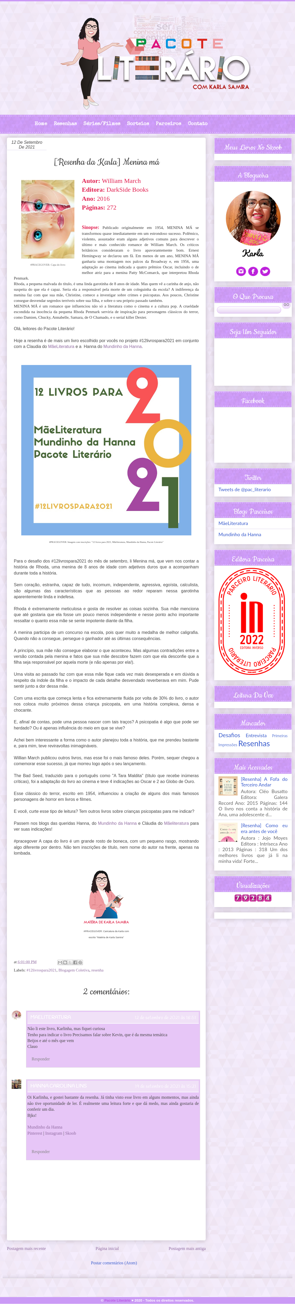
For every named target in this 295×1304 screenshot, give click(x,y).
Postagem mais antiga (187, 1248)
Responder (41, 1059)
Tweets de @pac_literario (244, 489)
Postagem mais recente (26, 1248)
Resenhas (65, 124)
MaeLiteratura (50, 1017)
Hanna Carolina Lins (58, 1086)
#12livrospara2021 (41, 970)
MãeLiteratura (61, 346)
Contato (198, 124)
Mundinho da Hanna (122, 346)
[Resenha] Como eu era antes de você (264, 828)
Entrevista (256, 735)
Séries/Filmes (101, 124)
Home (41, 124)
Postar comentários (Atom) (114, 1263)
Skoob (70, 1133)
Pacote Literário (117, 1300)
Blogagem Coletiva (73, 970)
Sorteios (138, 124)
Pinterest (34, 1133)
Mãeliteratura (176, 823)
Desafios (229, 735)
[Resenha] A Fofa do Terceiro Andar (264, 782)
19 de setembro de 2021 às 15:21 (165, 1086)
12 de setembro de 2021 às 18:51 (165, 1018)
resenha (97, 970)
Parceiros (168, 124)
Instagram (53, 1133)
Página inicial (107, 1248)
